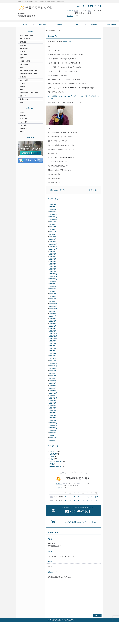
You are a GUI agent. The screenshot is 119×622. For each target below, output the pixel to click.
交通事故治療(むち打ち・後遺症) (29, 73)
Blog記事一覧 (52, 30)
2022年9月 (52, 311)
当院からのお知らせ (55, 461)
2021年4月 (52, 353)
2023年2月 (52, 299)
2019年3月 (52, 415)
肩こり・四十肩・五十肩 (26, 35)
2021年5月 (52, 351)
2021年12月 (53, 333)
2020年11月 (53, 366)
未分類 (51, 464)
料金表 (21, 112)
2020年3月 (52, 385)
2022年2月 (52, 328)
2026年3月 (52, 207)
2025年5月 (52, 232)
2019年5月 (52, 410)
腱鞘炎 (21, 89)
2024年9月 (52, 251)
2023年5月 (52, 291)
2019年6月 (52, 408)
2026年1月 (52, 212)
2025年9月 (52, 222)
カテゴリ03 (53, 454)
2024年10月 (53, 249)
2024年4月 (52, 264)
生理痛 (21, 102)
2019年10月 (53, 398)
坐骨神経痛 (23, 42)
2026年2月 (52, 209)
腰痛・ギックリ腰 (25, 39)
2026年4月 (52, 204)
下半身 (69, 41)
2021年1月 (52, 361)
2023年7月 (52, 286)
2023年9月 (52, 281)
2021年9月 (52, 341)
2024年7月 (52, 256)
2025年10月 (53, 219)
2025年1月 (52, 241)
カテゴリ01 (53, 451)
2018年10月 (53, 428)
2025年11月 (53, 217)
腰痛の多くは (93, 190)
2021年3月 (52, 356)
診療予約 (22, 131)
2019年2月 (52, 418)
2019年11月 (53, 395)
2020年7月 (52, 376)
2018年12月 (53, 423)
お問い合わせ (23, 128)
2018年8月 (52, 433)
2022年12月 (53, 303)
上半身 (64, 41)
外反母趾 (22, 83)
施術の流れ (23, 115)
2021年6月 (52, 348)
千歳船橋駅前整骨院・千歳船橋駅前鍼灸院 (62, 620)
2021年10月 (53, 338)
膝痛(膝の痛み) (24, 48)
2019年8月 (52, 403)
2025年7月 (52, 227)
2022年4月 (52, 323)
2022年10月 (53, 309)
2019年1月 (52, 420)
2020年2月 (52, 388)
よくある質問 (23, 119)
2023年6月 (52, 289)
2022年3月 (52, 326)
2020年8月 (52, 373)
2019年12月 (53, 393)
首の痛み (22, 51)
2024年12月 (53, 244)
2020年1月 (52, 390)
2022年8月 (52, 313)
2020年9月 (52, 371)
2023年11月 (53, 276)
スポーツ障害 (23, 54)
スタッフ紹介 (23, 122)
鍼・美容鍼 (23, 77)
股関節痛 (22, 86)
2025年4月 (52, 234)
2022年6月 (52, 318)
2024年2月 (52, 269)
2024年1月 (52, 271)
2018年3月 (52, 440)
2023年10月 (53, 279)
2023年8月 (52, 284)
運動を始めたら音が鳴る (57, 190)
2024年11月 (53, 246)
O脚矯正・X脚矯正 (25, 61)
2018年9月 (52, 430)
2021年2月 (52, 358)
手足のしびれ (23, 45)
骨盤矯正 (22, 58)
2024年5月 (52, 261)
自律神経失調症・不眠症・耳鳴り (29, 92)
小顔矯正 (22, 67)
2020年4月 (52, 383)
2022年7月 (52, 316)
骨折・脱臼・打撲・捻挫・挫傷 (28, 70)
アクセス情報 (23, 125)
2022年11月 (53, 306)
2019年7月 (52, 405)
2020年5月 (52, 380)
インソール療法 (24, 80)
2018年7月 (52, 435)
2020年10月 (53, 368)
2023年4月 (52, 294)
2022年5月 (52, 321)
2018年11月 (53, 425)
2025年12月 (53, 214)
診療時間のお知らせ (55, 466)
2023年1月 (52, 301)
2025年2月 (52, 239)
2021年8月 (52, 343)
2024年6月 (52, 259)
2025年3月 (52, 236)
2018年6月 (52, 438)
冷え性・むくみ (24, 99)
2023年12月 (53, 274)
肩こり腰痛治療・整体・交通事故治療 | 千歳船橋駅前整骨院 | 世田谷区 (44, 1)
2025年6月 (52, 229)
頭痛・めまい (23, 96)
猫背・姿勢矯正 (24, 64)
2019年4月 (52, 413)
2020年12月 (53, 363)
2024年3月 (52, 266)
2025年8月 (52, 224)
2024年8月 (52, 254)
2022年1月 (52, 331)
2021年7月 (52, 346)
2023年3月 (52, 296)
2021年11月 (53, 336)
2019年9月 (52, 400)
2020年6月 (52, 378)
